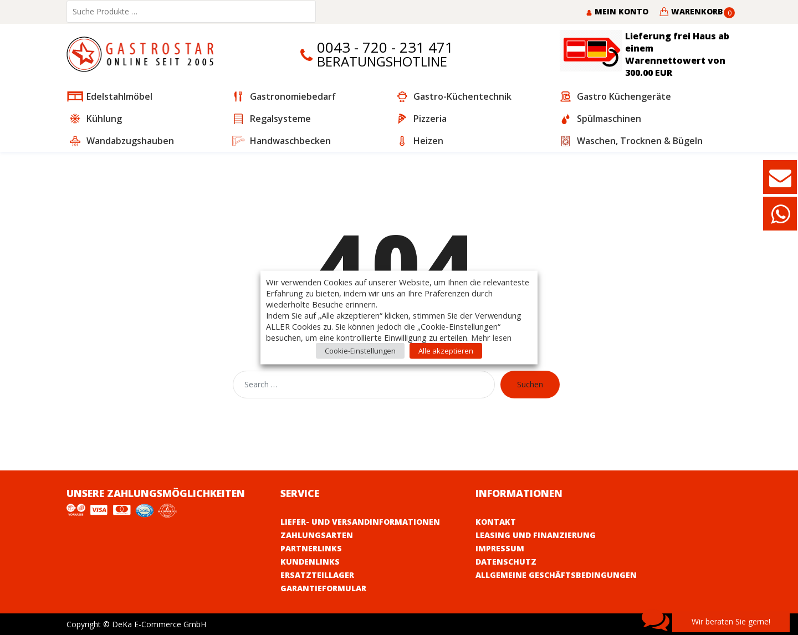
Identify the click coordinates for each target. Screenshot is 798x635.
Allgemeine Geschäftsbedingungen (556, 575)
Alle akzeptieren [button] (445, 351)
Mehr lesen (491, 337)
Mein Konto (617, 11)
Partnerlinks (311, 548)
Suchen (530, 384)
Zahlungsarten (316, 535)
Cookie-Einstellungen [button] (360, 351)
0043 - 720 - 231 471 (385, 47)
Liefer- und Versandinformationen (360, 521)
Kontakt (495, 521)
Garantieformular (323, 588)
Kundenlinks (310, 561)
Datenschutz (505, 561)
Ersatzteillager (317, 575)
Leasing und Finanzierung (535, 535)
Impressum (499, 548)
